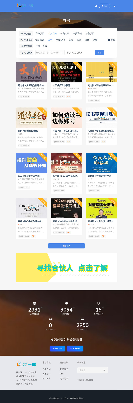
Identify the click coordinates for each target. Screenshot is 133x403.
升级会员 (75, 348)
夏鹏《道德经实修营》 (28, 130)
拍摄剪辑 (39, 40)
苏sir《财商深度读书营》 (29, 176)
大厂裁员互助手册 (61, 85)
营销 (79, 40)
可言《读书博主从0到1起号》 (67, 130)
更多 (111, 40)
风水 (71, 40)
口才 (87, 40)
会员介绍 (57, 348)
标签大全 (64, 369)
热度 (45, 45)
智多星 (91, 224)
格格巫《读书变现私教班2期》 (102, 130)
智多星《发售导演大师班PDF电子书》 (106, 221)
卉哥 (90, 179)
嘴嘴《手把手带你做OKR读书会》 (34, 221)
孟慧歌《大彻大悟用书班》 (101, 176)
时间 (37, 45)
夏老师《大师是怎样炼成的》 (32, 85)
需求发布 (46, 373)
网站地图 (64, 378)
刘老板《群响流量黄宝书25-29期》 (104, 85)
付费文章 (65, 33)
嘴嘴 (20, 224)
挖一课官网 (54, 398)
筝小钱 (56, 179)
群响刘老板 (92, 88)
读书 (50, 40)
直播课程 (77, 33)
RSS (61, 373)
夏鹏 (20, 134)
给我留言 (46, 378)
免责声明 (46, 369)
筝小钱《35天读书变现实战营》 (68, 176)
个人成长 (52, 33)
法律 (95, 40)
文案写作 (60, 40)
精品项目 (89, 33)
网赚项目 (39, 33)
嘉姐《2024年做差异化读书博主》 (69, 221)
